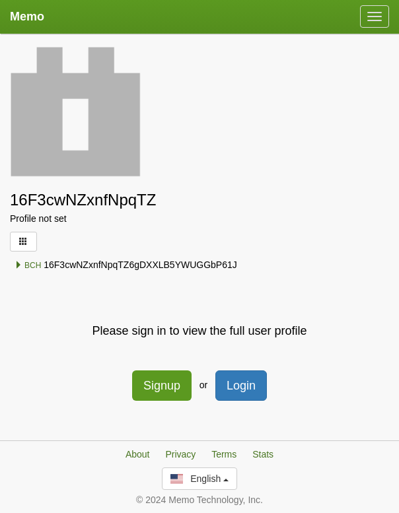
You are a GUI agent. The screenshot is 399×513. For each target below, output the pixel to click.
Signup (161, 385)
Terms (223, 454)
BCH (28, 265)
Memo (27, 16)
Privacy (180, 454)
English (199, 478)
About (138, 454)
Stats (262, 454)
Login (241, 385)
